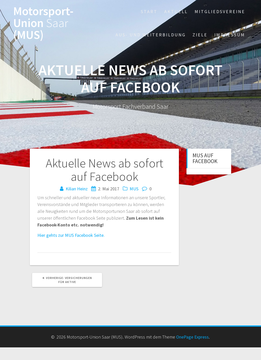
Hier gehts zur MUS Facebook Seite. (71, 235)
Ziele (200, 35)
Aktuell (176, 11)
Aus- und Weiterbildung (150, 35)
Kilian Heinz (77, 189)
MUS (134, 189)
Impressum (229, 35)
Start (149, 11)
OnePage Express (192, 337)
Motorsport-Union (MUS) (43, 23)
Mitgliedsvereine (220, 11)
